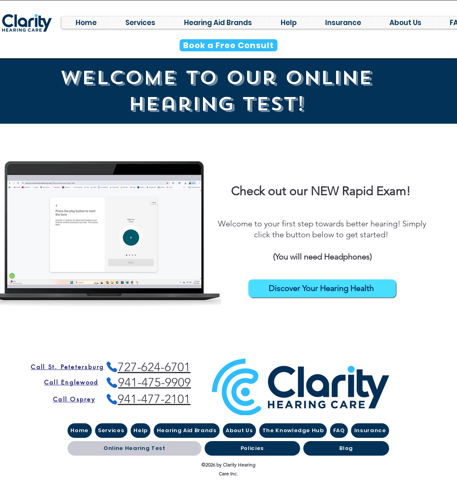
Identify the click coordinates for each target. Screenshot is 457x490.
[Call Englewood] (71, 382)
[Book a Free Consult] (228, 45)
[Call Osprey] (74, 399)
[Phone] (112, 382)
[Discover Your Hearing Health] (322, 288)
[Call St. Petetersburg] (67, 367)
